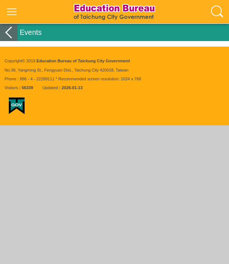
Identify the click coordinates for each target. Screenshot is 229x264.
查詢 (217, 11)
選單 (11, 11)
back (9, 32)
